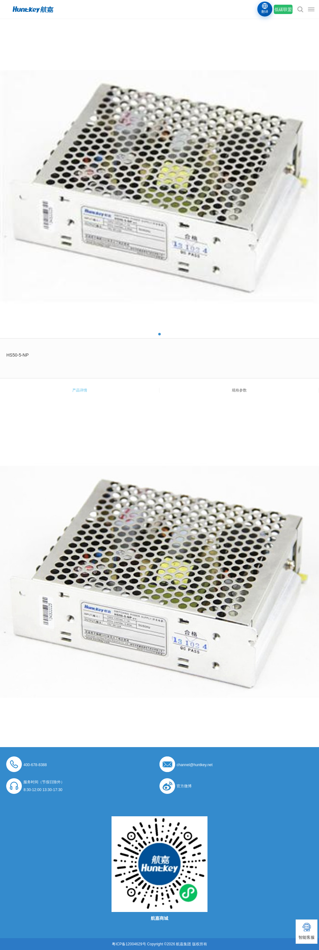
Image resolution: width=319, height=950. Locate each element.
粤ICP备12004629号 (129, 944)
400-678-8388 (35, 765)
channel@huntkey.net (194, 765)
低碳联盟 (283, 9)
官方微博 (184, 786)
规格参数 (239, 390)
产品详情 (79, 390)
